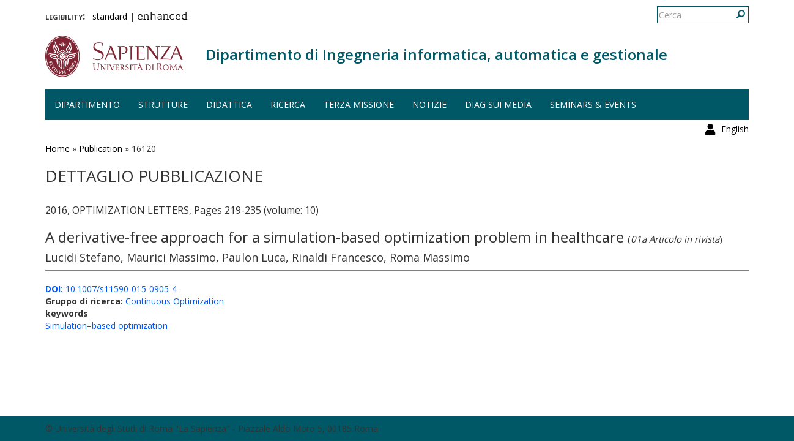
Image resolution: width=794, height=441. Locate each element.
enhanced (162, 17)
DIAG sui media (498, 104)
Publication (100, 148)
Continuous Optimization (174, 301)
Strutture (163, 104)
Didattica (229, 104)
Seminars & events (593, 104)
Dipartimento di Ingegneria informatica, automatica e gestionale (436, 54)
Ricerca (287, 104)
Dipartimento (87, 104)
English (735, 15)
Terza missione (359, 104)
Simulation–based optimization (106, 325)
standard (109, 16)
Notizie (429, 104)
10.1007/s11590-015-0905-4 (111, 289)
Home (57, 148)
